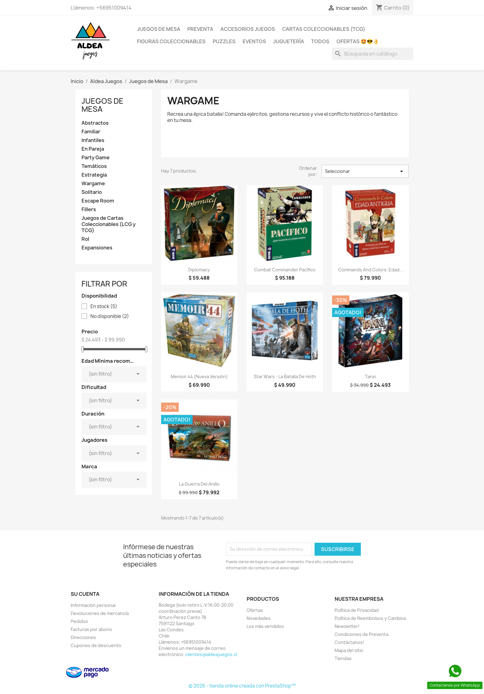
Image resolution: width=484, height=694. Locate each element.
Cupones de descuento (96, 645)
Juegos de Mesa (158, 29)
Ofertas (255, 610)
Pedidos (79, 621)
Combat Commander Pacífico (284, 270)
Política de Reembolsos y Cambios (370, 618)
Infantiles (92, 140)
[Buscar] (372, 54)
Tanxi (370, 376)
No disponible (109, 316)
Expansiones (96, 248)
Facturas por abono (91, 629)
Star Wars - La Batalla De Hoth (285, 376)
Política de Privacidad (357, 610)
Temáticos (94, 166)
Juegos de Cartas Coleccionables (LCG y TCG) (108, 224)
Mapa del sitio (349, 650)
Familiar (90, 131)
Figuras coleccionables (171, 41)
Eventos (254, 41)
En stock (103, 306)
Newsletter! (347, 626)
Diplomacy (199, 270)
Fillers (88, 209)
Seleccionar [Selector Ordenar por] (365, 171)
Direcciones (83, 637)
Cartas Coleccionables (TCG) (323, 29)
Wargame (93, 183)
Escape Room (97, 201)
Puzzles (224, 41)
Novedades (259, 618)
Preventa (200, 29)
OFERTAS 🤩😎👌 (357, 41)
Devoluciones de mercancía (100, 613)
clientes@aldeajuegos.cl (211, 654)
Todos (320, 41)
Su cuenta (85, 594)
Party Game (95, 157)
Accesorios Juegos (247, 29)
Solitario (91, 192)
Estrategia (94, 175)
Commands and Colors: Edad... (370, 270)
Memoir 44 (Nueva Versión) (199, 376)
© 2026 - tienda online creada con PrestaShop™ (242, 686)
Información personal (93, 605)
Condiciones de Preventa (361, 634)
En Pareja (92, 149)
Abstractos (95, 123)
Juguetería (288, 41)
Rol (85, 239)
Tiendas (343, 658)
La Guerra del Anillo (199, 484)
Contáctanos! (349, 642)
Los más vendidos (265, 626)
